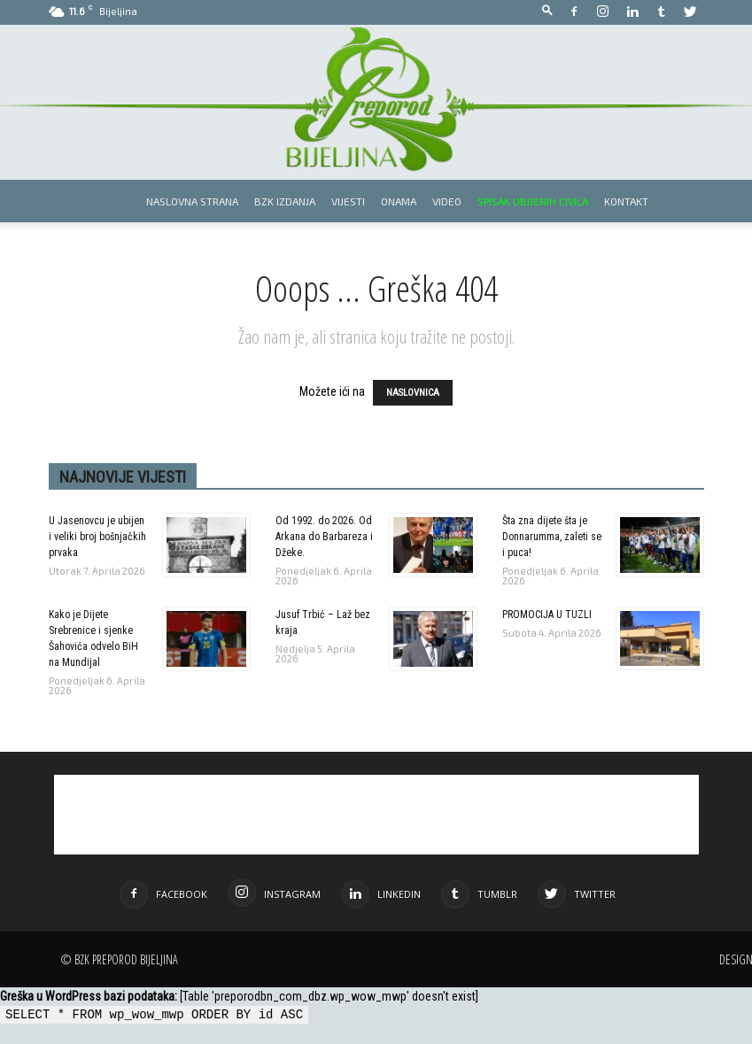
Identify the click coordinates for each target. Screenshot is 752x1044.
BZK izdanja (284, 201)
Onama (398, 201)
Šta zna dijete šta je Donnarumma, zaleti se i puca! (551, 536)
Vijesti (348, 201)
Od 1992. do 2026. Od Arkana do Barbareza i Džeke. (324, 536)
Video (446, 201)
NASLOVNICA (412, 392)
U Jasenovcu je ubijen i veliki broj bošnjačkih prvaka (97, 536)
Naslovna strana (192, 201)
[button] (547, 11)
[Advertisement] (376, 815)
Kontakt (626, 201)
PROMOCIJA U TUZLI (547, 614)
